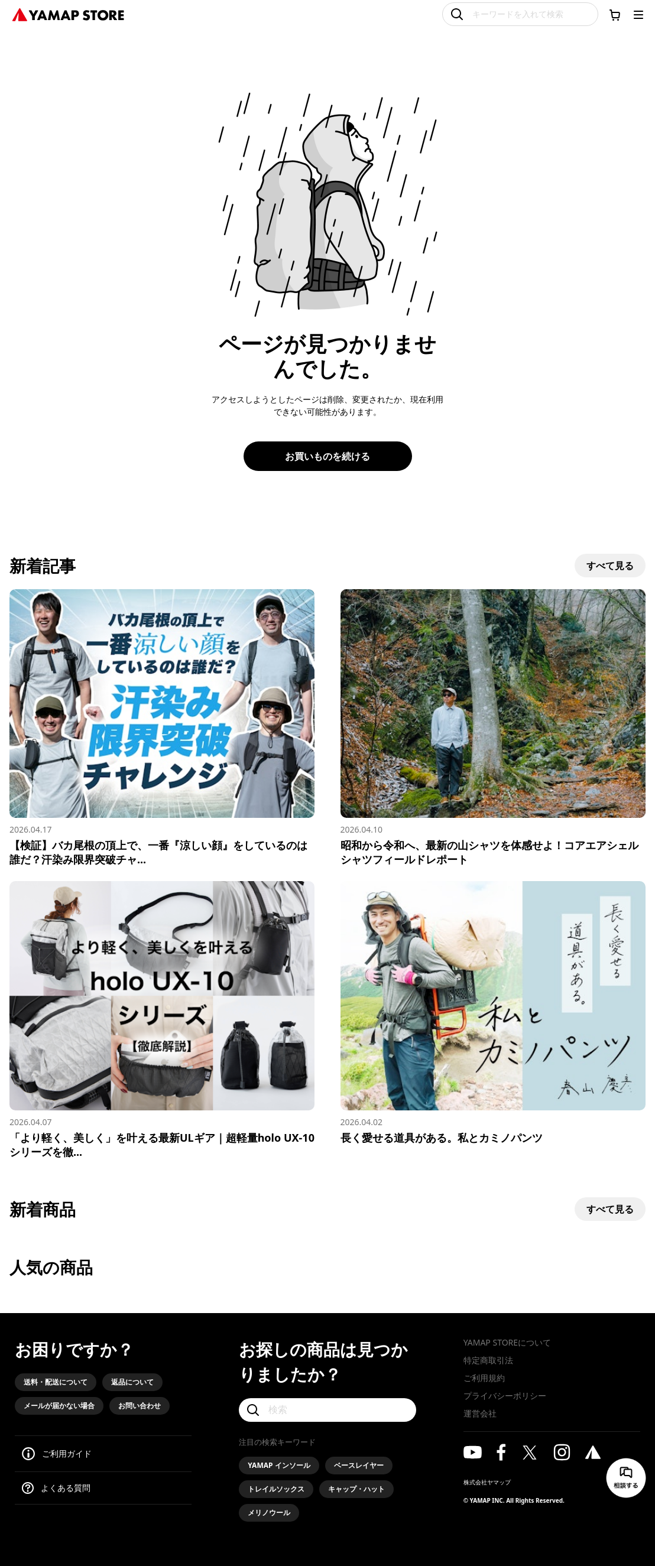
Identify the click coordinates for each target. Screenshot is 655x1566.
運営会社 (480, 1413)
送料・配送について (55, 1382)
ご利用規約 (484, 1377)
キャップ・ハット (356, 1489)
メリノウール (269, 1512)
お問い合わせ (139, 1406)
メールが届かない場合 (59, 1406)
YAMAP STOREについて (507, 1342)
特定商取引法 (488, 1360)
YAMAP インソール (279, 1465)
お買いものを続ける (327, 456)
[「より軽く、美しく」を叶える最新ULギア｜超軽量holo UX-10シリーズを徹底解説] (161, 1019)
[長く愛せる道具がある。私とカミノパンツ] (493, 1012)
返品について (132, 1382)
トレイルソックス (276, 1489)
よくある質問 (65, 1487)
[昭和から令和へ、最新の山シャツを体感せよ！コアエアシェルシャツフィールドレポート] (493, 727)
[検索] (327, 1410)
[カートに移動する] (615, 15)
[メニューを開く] (638, 15)
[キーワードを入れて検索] (520, 14)
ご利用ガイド (67, 1453)
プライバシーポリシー (504, 1395)
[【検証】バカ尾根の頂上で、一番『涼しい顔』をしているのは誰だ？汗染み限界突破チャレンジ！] (161, 727)
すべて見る (610, 565)
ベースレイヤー (359, 1465)
